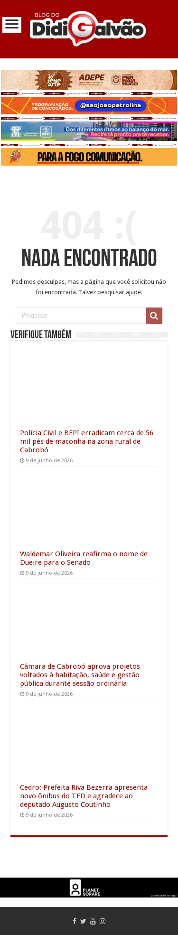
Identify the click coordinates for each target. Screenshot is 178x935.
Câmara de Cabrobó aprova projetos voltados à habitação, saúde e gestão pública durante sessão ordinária (80, 675)
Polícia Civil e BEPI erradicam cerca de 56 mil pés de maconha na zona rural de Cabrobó (86, 441)
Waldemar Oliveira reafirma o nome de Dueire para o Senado (84, 558)
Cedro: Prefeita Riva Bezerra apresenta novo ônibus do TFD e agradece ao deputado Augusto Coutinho (84, 796)
